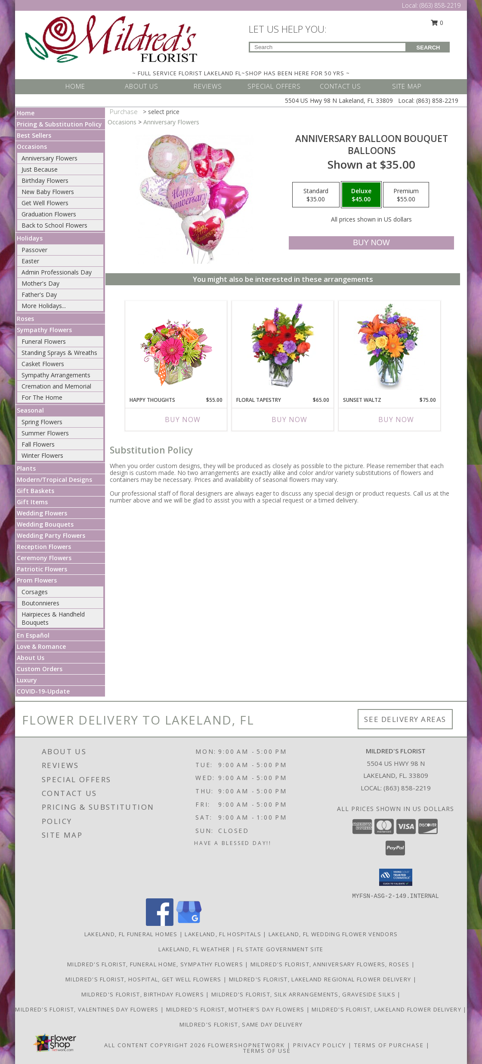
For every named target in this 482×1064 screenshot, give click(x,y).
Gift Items (32, 502)
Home (25, 113)
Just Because (40, 169)
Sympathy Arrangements (56, 375)
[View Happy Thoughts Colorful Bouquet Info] (176, 346)
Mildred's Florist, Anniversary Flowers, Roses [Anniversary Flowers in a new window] (330, 964)
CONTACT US (340, 86)
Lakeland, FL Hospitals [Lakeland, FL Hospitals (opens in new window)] (223, 934)
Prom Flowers (37, 580)
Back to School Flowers (54, 225)
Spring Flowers (42, 422)
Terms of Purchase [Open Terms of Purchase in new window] (389, 1045)
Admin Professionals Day (57, 272)
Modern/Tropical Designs (54, 479)
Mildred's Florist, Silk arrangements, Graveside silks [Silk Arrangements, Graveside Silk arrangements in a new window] (304, 994)
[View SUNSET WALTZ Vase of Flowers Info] (390, 346)
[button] (395, 877)
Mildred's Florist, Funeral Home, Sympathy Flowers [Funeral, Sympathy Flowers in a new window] (156, 964)
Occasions (32, 146)
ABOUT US (141, 86)
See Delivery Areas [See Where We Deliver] (405, 719)
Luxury (27, 680)
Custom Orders (39, 669)
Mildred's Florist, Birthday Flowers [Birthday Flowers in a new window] (143, 994)
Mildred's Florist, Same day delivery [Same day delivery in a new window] (241, 1024)
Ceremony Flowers (44, 558)
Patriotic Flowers (42, 569)
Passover (34, 250)
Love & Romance (41, 646)
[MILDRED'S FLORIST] (111, 38)
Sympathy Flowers (44, 330)
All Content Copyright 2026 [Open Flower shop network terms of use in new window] (155, 1045)
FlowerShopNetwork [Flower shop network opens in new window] (246, 1045)
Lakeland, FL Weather (194, 949)
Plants (26, 468)
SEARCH (428, 47)
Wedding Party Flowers (51, 535)
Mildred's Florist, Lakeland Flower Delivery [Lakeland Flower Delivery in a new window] (387, 1009)
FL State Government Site (280, 949)
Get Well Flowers (45, 203)
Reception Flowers (44, 547)
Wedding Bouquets (45, 524)
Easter (30, 261)
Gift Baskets (35, 491)
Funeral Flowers (44, 341)
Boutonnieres (40, 603)
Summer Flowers (45, 433)
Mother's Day (40, 283)
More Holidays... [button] (44, 306)
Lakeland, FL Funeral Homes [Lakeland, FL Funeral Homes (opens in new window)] (131, 934)
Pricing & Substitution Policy (59, 124)
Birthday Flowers (45, 180)
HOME (75, 86)
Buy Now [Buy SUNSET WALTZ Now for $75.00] (396, 419)
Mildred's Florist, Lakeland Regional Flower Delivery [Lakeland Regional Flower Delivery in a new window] (321, 979)
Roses (25, 319)
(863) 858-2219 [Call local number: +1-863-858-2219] (407, 787)
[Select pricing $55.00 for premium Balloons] (406, 194)
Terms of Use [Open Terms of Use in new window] (267, 1051)
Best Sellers (34, 135)
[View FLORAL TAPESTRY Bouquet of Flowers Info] (283, 346)
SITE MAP (407, 86)
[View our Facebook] (159, 923)
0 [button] (437, 23)
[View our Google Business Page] (189, 923)
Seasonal (30, 410)
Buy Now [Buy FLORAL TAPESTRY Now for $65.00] (289, 419)
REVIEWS (208, 86)
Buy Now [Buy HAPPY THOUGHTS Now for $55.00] (183, 419)
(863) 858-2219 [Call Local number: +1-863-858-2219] (440, 5)
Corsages (35, 592)
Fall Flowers (38, 444)
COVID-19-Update (43, 691)
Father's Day (39, 294)
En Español (33, 635)
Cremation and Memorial (56, 386)
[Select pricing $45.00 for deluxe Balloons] (361, 194)
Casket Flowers (43, 364)
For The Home (42, 397)
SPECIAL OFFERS (274, 86)
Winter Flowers (42, 455)
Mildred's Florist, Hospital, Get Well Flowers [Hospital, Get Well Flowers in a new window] (144, 979)
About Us (30, 658)
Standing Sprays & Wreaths (59, 352)
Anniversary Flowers (49, 158)
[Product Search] (328, 47)
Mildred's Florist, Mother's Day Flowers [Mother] (236, 1009)
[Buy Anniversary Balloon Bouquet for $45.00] (371, 243)
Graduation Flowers (49, 214)
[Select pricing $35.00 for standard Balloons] (316, 194)
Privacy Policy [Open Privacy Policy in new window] (319, 1045)
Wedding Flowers (42, 513)
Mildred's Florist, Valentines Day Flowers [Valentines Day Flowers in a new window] (88, 1009)
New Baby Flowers (48, 192)
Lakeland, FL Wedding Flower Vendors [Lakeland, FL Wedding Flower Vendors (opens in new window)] (333, 934)
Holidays (30, 238)
